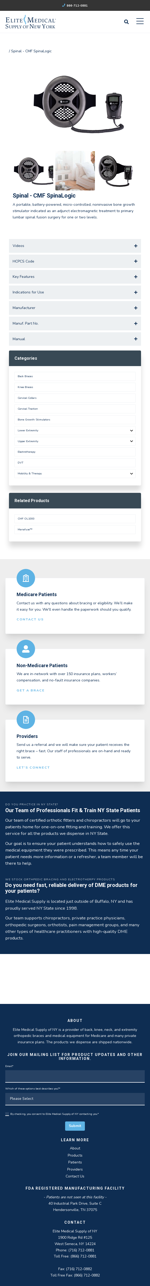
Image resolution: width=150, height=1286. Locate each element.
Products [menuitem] (75, 1155)
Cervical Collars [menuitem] (27, 398)
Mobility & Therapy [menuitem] (30, 473)
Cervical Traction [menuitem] (28, 409)
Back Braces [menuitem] (25, 376)
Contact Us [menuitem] (75, 1176)
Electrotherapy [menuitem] (26, 452)
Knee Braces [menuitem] (25, 387)
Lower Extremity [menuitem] (28, 430)
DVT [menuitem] (20, 463)
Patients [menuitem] (75, 1162)
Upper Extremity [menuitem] (28, 441)
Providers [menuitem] (75, 1169)
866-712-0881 (75, 6)
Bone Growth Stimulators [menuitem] (34, 420)
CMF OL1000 (26, 519)
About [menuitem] (75, 1148)
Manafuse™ (25, 529)
